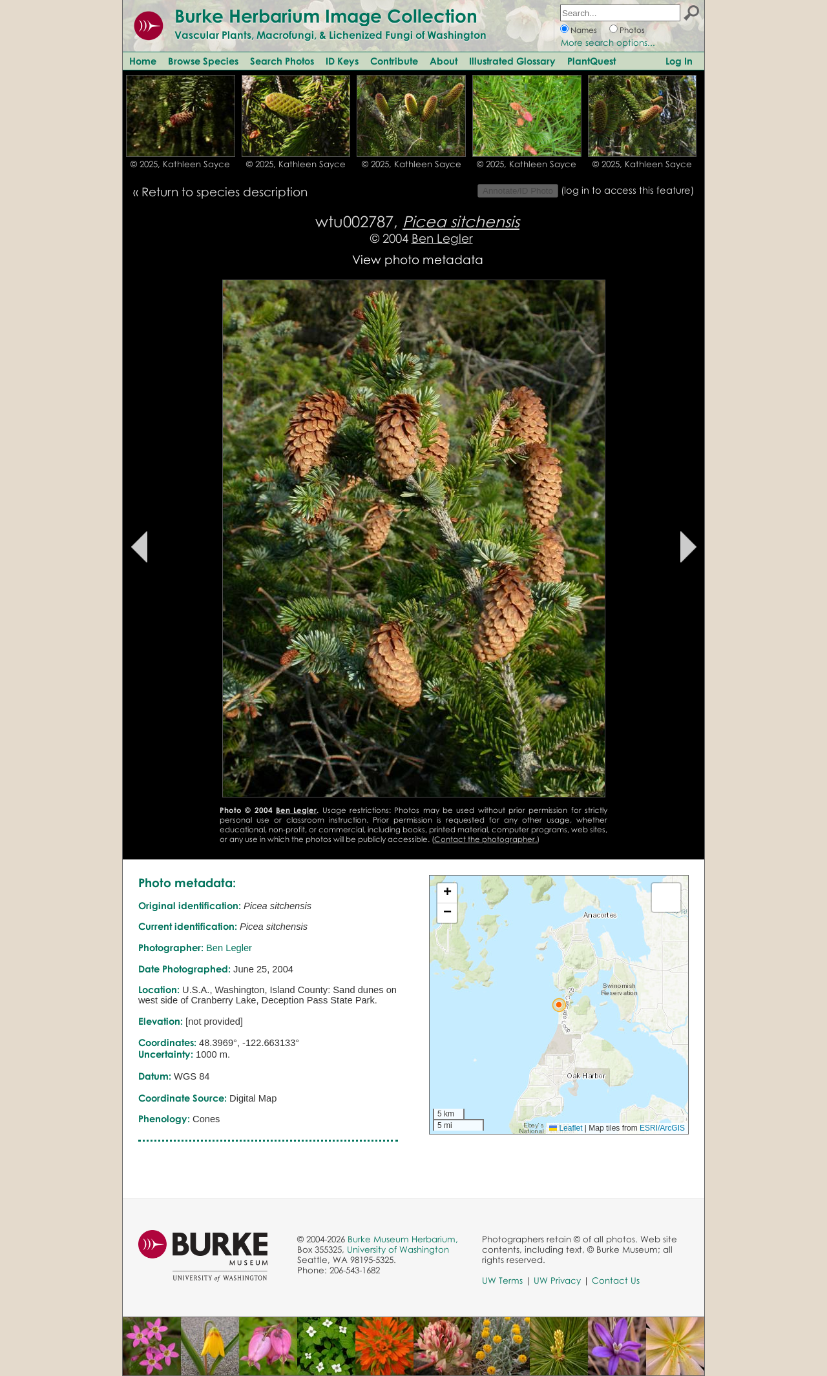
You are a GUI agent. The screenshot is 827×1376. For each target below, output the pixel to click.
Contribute (394, 61)
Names (584, 30)
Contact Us (616, 1280)
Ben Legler (442, 238)
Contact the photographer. (485, 839)
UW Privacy (557, 1280)
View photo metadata (417, 259)
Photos (632, 30)
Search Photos (282, 61)
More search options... (608, 42)
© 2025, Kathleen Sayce (180, 164)
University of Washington (398, 1249)
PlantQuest (591, 61)
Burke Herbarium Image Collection (325, 15)
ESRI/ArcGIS (662, 1128)
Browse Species (203, 61)
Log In (679, 61)
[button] (559, 1004)
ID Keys (342, 61)
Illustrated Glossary (512, 61)
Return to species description (224, 191)
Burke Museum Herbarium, (403, 1239)
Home (142, 61)
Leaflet (565, 1128)
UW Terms (502, 1280)
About (443, 61)
